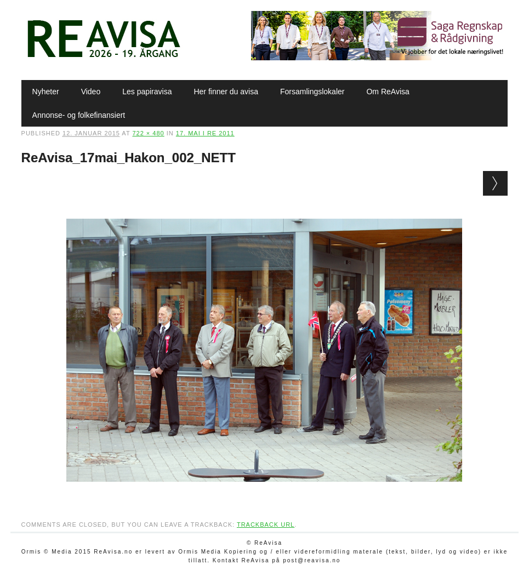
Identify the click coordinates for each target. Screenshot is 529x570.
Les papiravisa (147, 91)
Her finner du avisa (226, 91)
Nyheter (45, 91)
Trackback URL (265, 524)
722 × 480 (148, 133)
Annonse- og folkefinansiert (79, 115)
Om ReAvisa (387, 91)
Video (91, 91)
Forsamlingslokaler (312, 91)
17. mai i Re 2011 (205, 133)
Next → (495, 183)
